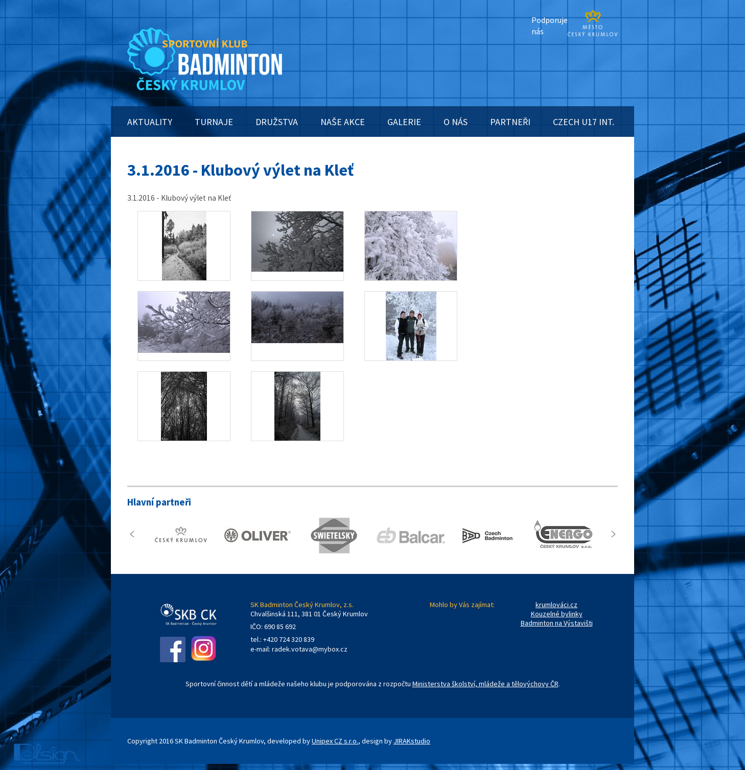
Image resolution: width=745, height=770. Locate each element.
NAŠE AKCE (342, 122)
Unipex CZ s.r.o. (335, 740)
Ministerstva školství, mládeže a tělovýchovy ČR (485, 683)
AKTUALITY (149, 122)
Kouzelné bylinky (557, 613)
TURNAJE (214, 122)
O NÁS (456, 122)
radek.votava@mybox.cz (309, 649)
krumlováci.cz (556, 604)
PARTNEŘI (510, 122)
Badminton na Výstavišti (557, 623)
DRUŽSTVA (276, 122)
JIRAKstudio (411, 740)
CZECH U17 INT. (583, 122)
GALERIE (404, 122)
